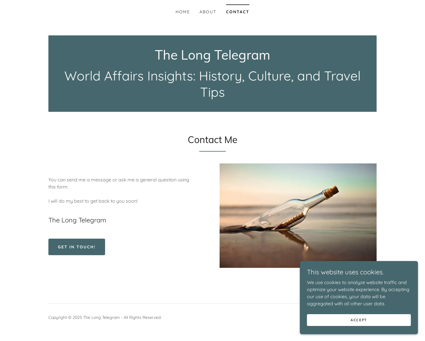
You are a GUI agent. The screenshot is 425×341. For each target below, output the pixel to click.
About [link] (208, 11)
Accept (359, 320)
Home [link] (183, 11)
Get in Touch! (77, 247)
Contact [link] (237, 11)
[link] (212, 58)
